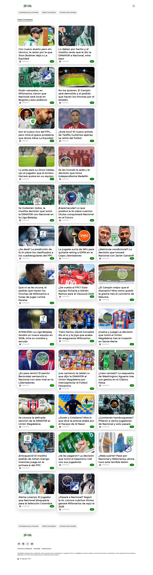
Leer (52, 61)
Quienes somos (46, 548)
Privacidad (37, 548)
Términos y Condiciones (24, 548)
